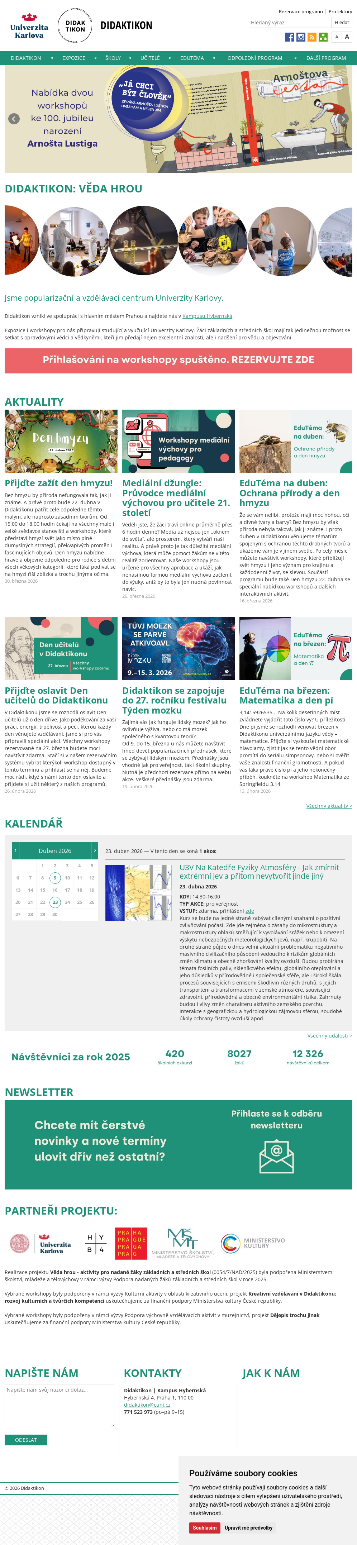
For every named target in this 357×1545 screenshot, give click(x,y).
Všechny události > (330, 1035)
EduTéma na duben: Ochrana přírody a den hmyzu (289, 493)
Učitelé (150, 57)
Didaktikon (26, 57)
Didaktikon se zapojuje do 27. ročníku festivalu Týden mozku (174, 700)
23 (55, 902)
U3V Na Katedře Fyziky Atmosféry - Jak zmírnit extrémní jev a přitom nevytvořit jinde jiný (259, 871)
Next (343, 119)
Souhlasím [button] (205, 1528)
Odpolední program (255, 57)
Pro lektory (340, 11)
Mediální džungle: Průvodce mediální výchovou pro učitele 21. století (176, 498)
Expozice (73, 57)
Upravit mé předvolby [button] (248, 1528)
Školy (113, 57)
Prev (14, 119)
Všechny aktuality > (329, 805)
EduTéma (192, 57)
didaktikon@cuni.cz (147, 1404)
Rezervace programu (301, 11)
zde (250, 910)
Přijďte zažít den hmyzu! (59, 483)
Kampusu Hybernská (207, 316)
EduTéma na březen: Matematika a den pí (286, 695)
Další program (326, 57)
